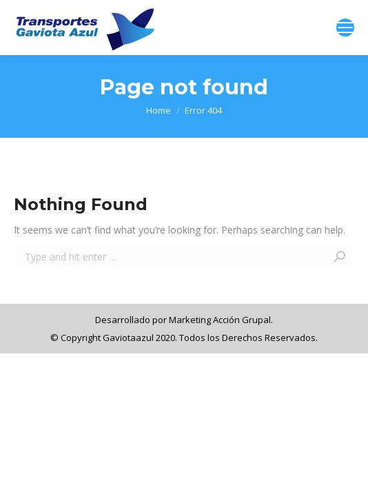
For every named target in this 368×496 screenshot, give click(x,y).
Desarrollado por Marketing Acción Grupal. (184, 319)
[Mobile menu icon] (345, 28)
